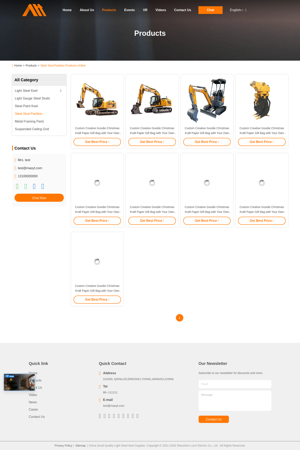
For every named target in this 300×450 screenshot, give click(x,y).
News (33, 402)
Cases (33, 409)
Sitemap (80, 445)
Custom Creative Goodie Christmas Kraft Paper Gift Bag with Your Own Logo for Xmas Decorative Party (97, 133)
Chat (210, 10)
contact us (214, 419)
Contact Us (182, 10)
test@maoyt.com (30, 168)
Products (109, 10)
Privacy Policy (63, 445)
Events (129, 10)
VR (145, 10)
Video (33, 395)
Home (67, 10)
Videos (161, 10)
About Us (87, 10)
